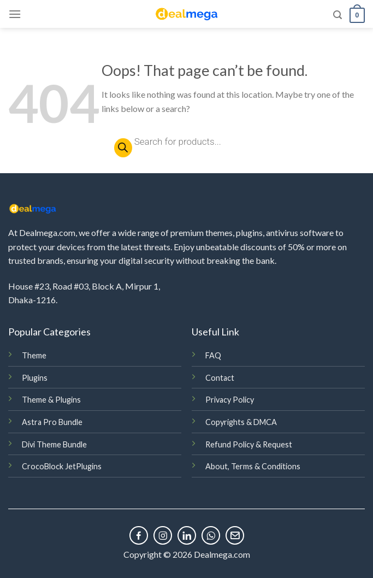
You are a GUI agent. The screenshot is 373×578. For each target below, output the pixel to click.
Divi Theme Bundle (54, 444)
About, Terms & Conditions (252, 466)
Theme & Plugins (51, 399)
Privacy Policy (229, 399)
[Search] (337, 15)
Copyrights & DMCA (241, 422)
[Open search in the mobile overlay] (233, 142)
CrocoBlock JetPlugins (62, 466)
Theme (34, 355)
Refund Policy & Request (248, 444)
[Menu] (14, 14)
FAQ (213, 355)
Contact (219, 377)
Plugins (35, 377)
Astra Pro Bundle (52, 422)
